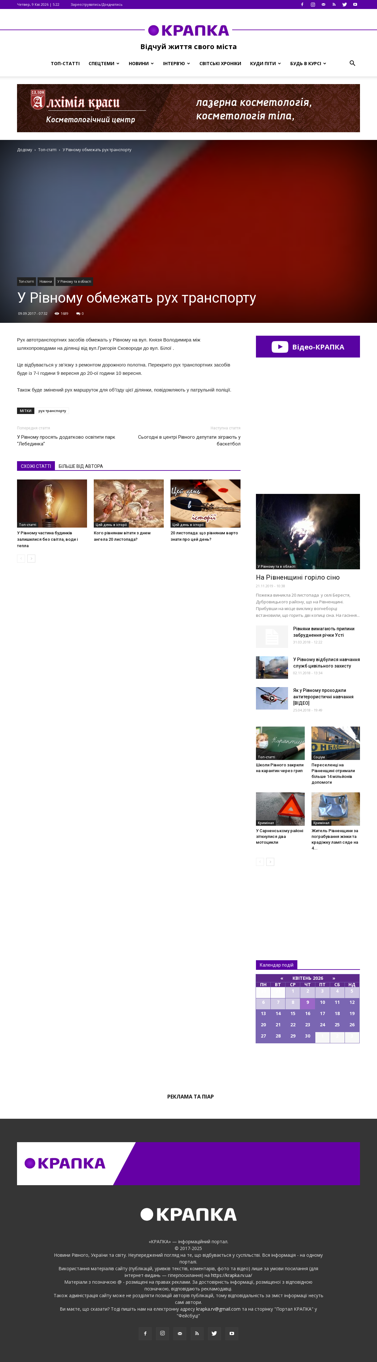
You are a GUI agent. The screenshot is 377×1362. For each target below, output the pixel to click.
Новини (141, 63)
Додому (24, 149)
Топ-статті (65, 63)
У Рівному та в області (74, 281)
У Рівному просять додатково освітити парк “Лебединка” (66, 440)
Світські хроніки (220, 63)
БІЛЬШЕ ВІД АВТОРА (81, 466)
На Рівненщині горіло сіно (298, 577)
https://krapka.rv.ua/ (231, 1275)
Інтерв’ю (176, 63)
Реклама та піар (190, 1096)
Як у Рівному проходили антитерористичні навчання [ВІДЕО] (323, 697)
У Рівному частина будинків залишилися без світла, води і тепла (47, 539)
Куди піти (265, 63)
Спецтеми (104, 63)
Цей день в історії (111, 524)
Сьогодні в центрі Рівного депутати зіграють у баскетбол (189, 440)
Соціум (319, 757)
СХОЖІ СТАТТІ (36, 466)
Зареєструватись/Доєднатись (97, 4)
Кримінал (266, 823)
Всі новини (277, 902)
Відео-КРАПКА (308, 346)
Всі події (308, 1065)
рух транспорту (52, 410)
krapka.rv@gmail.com (218, 1309)
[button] (352, 63)
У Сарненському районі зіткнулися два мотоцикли (279, 836)
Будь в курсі (308, 63)
